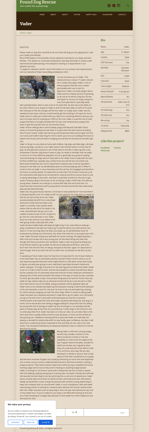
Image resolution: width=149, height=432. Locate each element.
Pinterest (105, 150)
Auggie (122, 413)
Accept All (45, 422)
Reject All (30, 422)
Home (22, 33)
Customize (15, 422)
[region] (30, 414)
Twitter (117, 147)
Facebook (105, 147)
